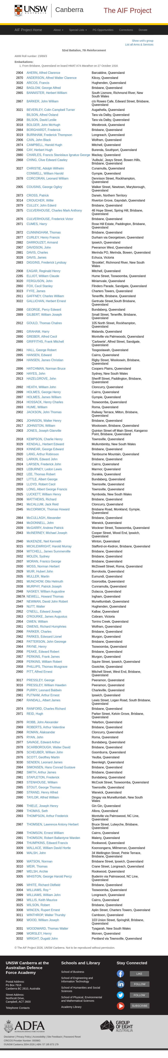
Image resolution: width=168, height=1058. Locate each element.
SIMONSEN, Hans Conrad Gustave (51, 767)
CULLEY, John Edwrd (41, 205)
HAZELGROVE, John (41, 378)
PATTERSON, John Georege (46, 641)
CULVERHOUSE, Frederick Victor (50, 219)
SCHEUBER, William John (45, 752)
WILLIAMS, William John (43, 895)
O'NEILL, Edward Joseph (44, 611)
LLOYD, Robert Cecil (41, 484)
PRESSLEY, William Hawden (46, 685)
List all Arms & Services (139, 44)
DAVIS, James (36, 257)
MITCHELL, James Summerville (49, 551)
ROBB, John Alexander (42, 722)
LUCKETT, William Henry (44, 494)
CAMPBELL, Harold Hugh (44, 145)
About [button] (58, 29)
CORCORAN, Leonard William (47, 178)
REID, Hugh (35, 713)
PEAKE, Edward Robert (43, 651)
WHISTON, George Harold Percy (49, 876)
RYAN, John (35, 737)
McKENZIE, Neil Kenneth (44, 541)
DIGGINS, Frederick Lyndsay (46, 262)
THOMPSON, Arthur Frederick (47, 816)
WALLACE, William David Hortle (49, 848)
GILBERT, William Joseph (44, 314)
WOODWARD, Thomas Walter (47, 928)
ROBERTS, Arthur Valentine (46, 727)
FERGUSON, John (39, 281)
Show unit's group (142, 40)
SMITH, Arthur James (41, 772)
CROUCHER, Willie (40, 200)
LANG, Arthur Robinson (43, 454)
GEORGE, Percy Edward (44, 309)
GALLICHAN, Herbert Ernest (46, 301)
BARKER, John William (42, 101)
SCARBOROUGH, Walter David (48, 747)
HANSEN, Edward (39, 355)
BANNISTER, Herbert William (47, 92)
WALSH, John (36, 853)
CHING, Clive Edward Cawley (47, 160)
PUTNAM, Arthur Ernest (43, 695)
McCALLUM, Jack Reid (42, 504)
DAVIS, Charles (37, 252)
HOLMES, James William (44, 397)
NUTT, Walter (36, 606)
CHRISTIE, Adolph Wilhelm (45, 168)
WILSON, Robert (38, 905)
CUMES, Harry (37, 224)
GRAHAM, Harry (38, 331)
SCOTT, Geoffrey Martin (43, 757)
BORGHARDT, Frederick (43, 130)
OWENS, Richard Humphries (46, 626)
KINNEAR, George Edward (45, 449)
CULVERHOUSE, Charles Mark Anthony (54, 210)
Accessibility (39, 1036)
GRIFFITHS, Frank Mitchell (45, 341)
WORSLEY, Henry (39, 933)
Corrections (126, 29)
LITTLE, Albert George (42, 479)
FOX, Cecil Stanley (40, 286)
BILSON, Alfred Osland (42, 114)
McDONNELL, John (40, 522)
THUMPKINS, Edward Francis (47, 843)
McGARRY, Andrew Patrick (45, 527)
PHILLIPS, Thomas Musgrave (47, 666)
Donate (143, 29)
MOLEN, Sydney (38, 556)
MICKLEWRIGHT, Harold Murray (49, 546)
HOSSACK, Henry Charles (45, 402)
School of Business (72, 971)
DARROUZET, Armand (42, 242)
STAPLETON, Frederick (43, 777)
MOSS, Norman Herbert (43, 566)
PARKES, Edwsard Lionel (44, 636)
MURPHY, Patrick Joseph (44, 586)
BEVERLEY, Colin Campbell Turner (51, 109)
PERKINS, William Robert (44, 661)
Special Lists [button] (78, 29)
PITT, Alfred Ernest (39, 671)
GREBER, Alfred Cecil (42, 336)
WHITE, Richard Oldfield (43, 885)
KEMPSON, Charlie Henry (45, 439)
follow (139, 984)
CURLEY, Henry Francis (43, 237)
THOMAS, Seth (37, 811)
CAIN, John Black (39, 140)
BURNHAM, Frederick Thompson (49, 135)
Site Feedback (54, 1036)
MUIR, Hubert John (40, 571)
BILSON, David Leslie (41, 119)
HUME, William (37, 407)
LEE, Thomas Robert (41, 474)
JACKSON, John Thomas (44, 412)
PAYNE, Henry (36, 646)
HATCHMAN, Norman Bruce (46, 368)
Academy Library (71, 1006)
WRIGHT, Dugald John (42, 938)
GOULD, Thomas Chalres (44, 323)
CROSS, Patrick (38, 195)
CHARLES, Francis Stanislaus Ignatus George (58, 155)
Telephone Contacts (18, 1007)
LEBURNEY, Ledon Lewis (44, 469)
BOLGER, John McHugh (43, 124)
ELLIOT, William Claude (43, 276)
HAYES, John (36, 373)
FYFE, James (36, 291)
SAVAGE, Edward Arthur (43, 742)
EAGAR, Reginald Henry (43, 271)
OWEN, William (37, 621)
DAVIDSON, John (39, 247)
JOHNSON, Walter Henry (44, 420)
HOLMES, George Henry (44, 392)
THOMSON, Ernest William (45, 833)
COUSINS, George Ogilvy (44, 187)
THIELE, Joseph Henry (42, 806)
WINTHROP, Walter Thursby (46, 915)
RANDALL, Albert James (43, 700)
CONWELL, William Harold (45, 173)
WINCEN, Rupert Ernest (43, 910)
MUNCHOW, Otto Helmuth (45, 581)
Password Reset (72, 1036)
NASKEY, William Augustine (46, 591)
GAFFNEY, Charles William (45, 296)
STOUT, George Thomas (43, 787)
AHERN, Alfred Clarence (43, 72)
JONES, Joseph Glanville (44, 430)
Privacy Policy (24, 1036)
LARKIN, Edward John (42, 459)
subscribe (140, 1005)
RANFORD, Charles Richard (46, 708)
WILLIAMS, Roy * (38, 890)
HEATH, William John (41, 387)
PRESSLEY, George (41, 680)
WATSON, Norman (39, 861)
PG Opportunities (103, 29)
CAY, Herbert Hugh (40, 150)
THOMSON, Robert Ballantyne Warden (53, 838)
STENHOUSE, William (42, 782)
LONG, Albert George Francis (47, 489)
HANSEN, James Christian (45, 360)
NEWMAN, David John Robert (47, 601)
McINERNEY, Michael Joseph (47, 532)
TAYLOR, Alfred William (43, 797)
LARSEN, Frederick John (44, 464)
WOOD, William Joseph (43, 920)
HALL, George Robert (41, 350)
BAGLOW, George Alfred (44, 87)
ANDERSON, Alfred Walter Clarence (51, 77)
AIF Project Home (28, 30)
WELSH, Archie (37, 871)
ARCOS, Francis (38, 82)
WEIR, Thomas (37, 866)
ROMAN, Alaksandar (41, 732)
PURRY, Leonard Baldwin (44, 690)
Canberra (69, 9)
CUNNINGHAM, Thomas (44, 232)
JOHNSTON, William (41, 425)
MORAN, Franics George (44, 561)
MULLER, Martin (38, 576)
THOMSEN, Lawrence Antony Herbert (52, 824)
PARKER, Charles (39, 631)
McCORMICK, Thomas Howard (48, 509)
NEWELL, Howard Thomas (45, 596)
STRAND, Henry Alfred (42, 792)
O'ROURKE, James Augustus (47, 616)
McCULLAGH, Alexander (44, 517)
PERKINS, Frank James (43, 656)
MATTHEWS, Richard (41, 499)
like (139, 973)
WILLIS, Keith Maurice (42, 900)
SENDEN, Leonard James (44, 762)
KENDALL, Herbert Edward (45, 444)
